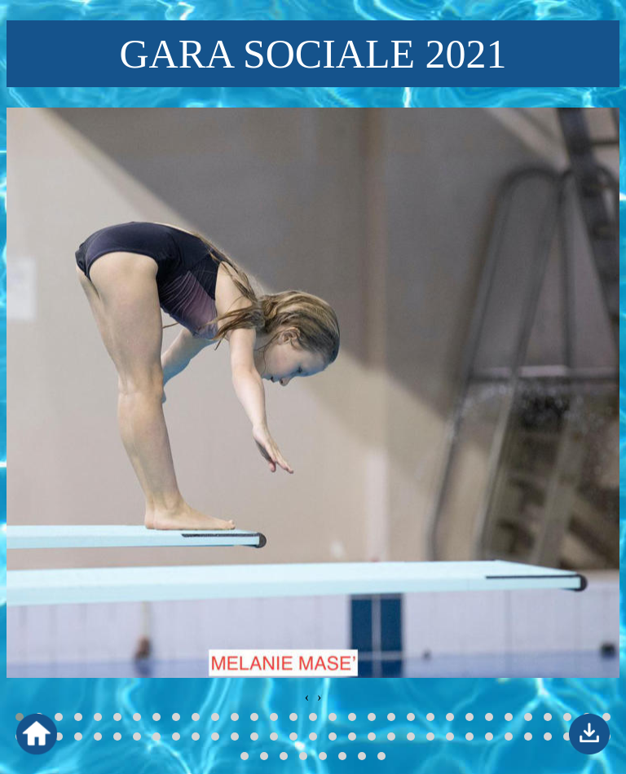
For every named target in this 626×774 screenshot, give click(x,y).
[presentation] (307, 697)
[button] (58, 717)
